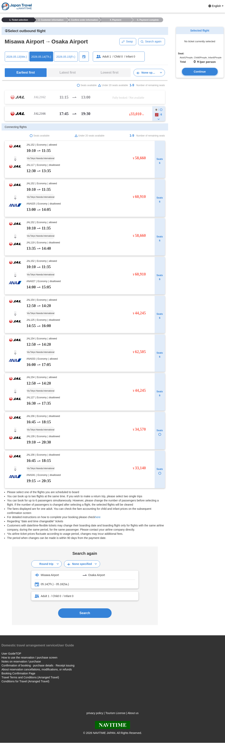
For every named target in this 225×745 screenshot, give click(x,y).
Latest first (67, 72)
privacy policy (94, 713)
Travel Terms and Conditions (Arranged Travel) (30, 677)
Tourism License (115, 713)
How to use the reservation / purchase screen (29, 657)
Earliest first (25, 72)
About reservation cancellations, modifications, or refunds (37, 669)
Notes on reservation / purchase (21, 661)
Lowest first (110, 72)
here (98, 517)
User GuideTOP (11, 653)
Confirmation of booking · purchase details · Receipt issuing (38, 665)
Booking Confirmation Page (18, 673)
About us (132, 713)
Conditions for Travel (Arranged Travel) (25, 681)
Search (84, 613)
